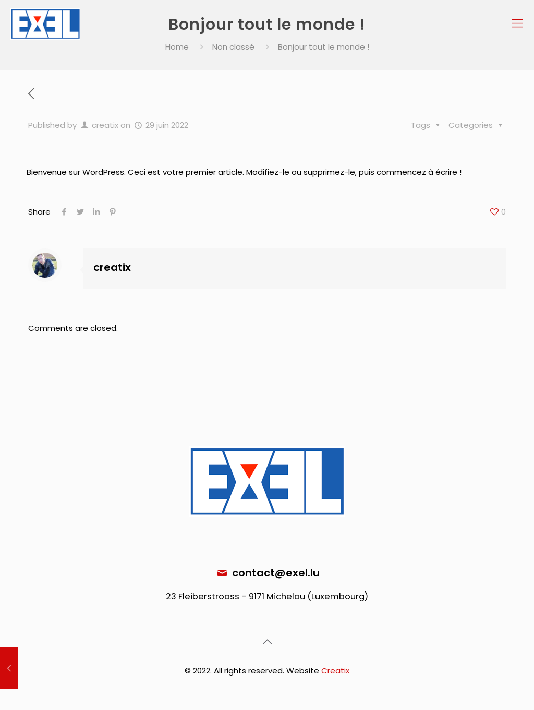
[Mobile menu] (517, 23)
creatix (105, 125)
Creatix (335, 670)
